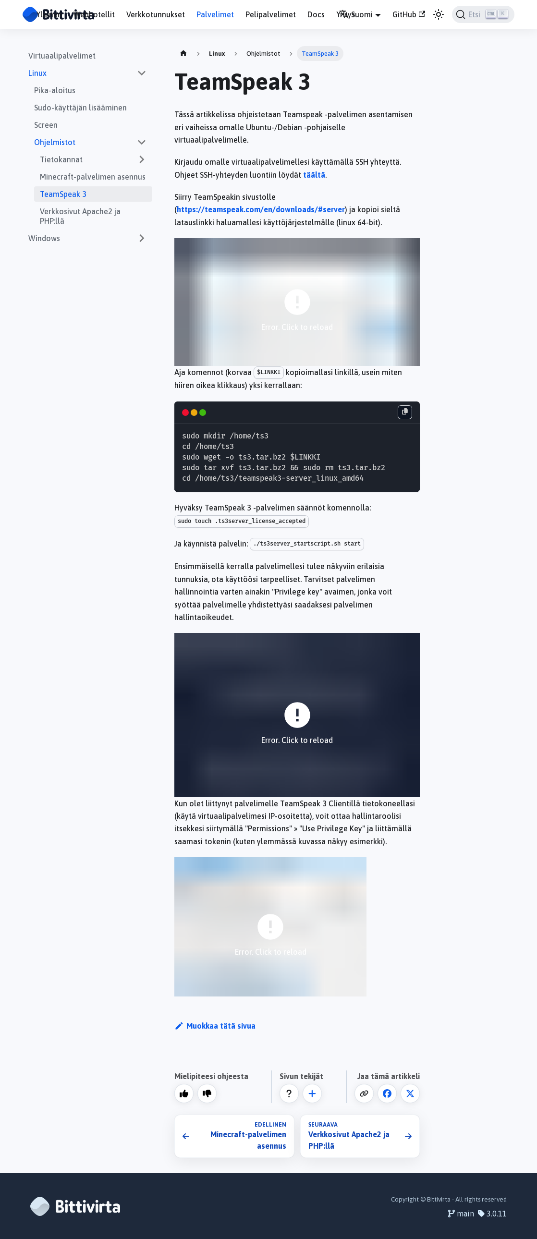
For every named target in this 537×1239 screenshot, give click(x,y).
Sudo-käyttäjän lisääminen (80, 107)
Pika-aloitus (54, 90)
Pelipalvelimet (270, 14)
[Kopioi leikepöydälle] (405, 412)
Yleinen (49, 14)
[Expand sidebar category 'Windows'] (141, 238)
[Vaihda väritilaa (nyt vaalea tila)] (438, 14)
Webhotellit (94, 14)
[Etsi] (483, 14)
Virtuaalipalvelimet (62, 55)
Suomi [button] (356, 14)
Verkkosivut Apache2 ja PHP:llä (80, 216)
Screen (46, 125)
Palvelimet (215, 14)
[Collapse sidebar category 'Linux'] (141, 73)
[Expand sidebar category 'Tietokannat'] (141, 159)
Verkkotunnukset (155, 14)
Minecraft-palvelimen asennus (93, 176)
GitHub (408, 14)
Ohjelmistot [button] (54, 142)
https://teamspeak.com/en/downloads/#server (261, 209)
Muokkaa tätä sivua (215, 1025)
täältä (314, 174)
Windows (44, 238)
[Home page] (183, 53)
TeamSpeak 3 (63, 194)
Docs (316, 14)
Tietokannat (61, 159)
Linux (37, 73)
